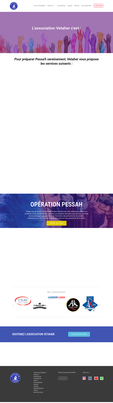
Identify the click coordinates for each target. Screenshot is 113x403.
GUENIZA (36, 381)
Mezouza (76, 5)
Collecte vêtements (39, 5)
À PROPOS (36, 387)
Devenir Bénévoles (39, 389)
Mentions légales (39, 393)
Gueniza (70, 5)
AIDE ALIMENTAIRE (38, 383)
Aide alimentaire (86, 5)
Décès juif (50, 5)
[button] (13, 306)
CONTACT (36, 391)
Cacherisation (61, 5)
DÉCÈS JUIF (36, 375)
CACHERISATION (38, 379)
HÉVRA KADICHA (38, 377)
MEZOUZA (36, 385)
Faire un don (63, 379)
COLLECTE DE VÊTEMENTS (40, 373)
